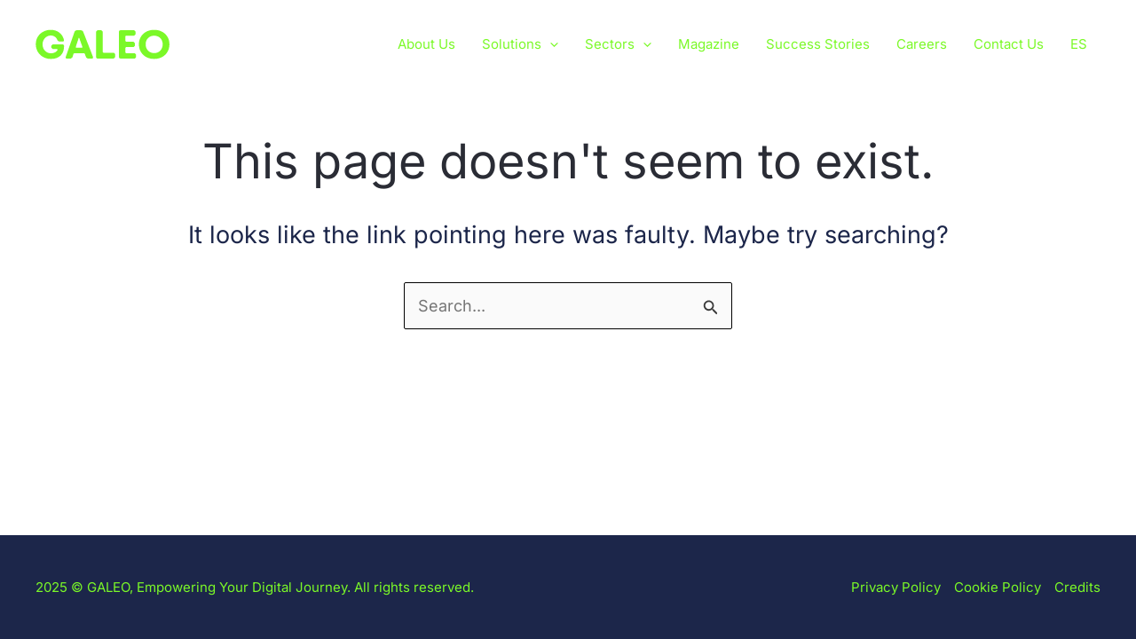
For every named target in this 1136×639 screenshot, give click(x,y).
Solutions (520, 44)
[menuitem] (1078, 44)
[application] (549, 44)
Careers (921, 44)
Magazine (708, 44)
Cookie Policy (997, 587)
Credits (1077, 587)
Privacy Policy (896, 587)
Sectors (618, 44)
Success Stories (818, 44)
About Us (426, 44)
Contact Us (1009, 44)
